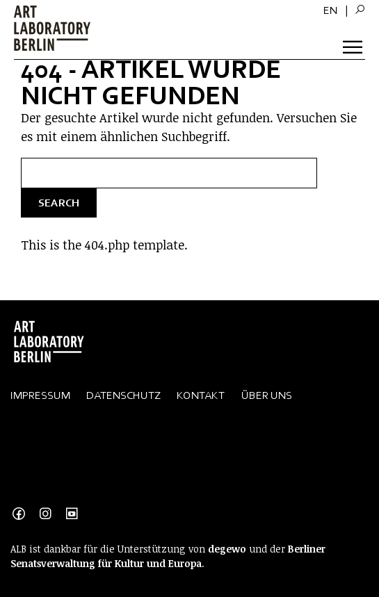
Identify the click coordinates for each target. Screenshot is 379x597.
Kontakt (201, 395)
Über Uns (266, 395)
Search (58, 202)
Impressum (40, 395)
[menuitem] (330, 10)
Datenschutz (123, 395)
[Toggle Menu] (354, 44)
